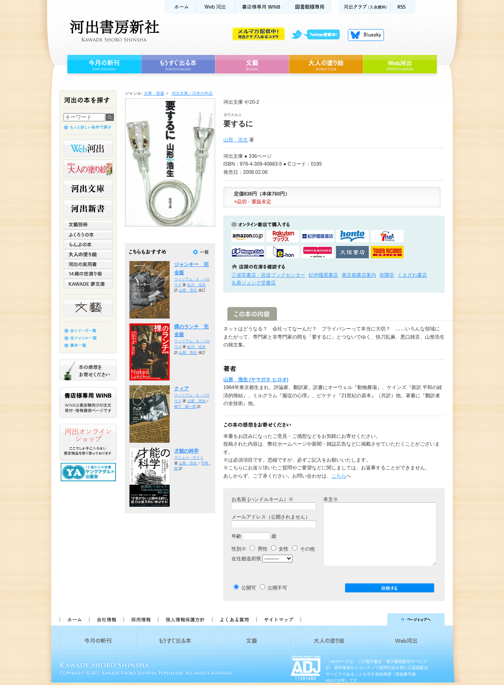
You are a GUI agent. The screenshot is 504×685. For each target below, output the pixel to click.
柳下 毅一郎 (185, 407)
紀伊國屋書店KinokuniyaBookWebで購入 (317, 236)
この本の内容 (252, 314)
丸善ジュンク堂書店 (254, 283)
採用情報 (140, 619)
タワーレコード (387, 252)
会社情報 (106, 619)
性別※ (239, 549)
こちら (338, 476)
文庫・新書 (154, 93)
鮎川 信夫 (196, 285)
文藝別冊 (88, 225)
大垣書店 (352, 252)
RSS (402, 7)
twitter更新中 (318, 34)
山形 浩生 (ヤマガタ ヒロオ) (255, 379)
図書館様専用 (310, 7)
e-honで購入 (282, 252)
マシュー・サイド (189, 457)
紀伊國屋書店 (323, 275)
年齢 (236, 536)
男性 (258, 549)
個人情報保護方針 (185, 619)
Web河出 (215, 7)
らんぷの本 (88, 244)
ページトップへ (376, 619)
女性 (279, 549)
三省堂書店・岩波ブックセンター (268, 275)
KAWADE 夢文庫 (88, 284)
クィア (181, 388)
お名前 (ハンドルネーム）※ (262, 499)
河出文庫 (88, 189)
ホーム (180, 7)
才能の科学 (186, 451)
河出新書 (88, 209)
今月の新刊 (103, 64)
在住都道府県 (246, 559)
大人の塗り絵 (326, 64)
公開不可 (277, 588)
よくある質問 (234, 619)
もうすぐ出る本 (178, 64)
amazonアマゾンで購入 (248, 236)
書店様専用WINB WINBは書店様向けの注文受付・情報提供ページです (88, 402)
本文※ (330, 499)
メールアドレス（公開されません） (271, 517)
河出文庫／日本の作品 (192, 93)
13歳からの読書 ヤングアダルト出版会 (89, 472)
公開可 (248, 588)
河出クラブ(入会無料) (364, 7)
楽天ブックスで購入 (282, 236)
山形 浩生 (235, 140)
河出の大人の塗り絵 (88, 168)
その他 (303, 549)
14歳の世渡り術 (88, 274)
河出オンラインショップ (88, 442)
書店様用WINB (262, 7)
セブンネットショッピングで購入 (387, 236)
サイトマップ (278, 619)
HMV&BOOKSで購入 (317, 252)
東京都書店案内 (359, 275)
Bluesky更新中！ (366, 34)
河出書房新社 (113, 30)
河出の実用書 (88, 264)
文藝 (252, 64)
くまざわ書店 (412, 275)
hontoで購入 (352, 236)
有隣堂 (386, 275)
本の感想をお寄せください (88, 370)
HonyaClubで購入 (248, 252)
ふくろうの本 (88, 234)
